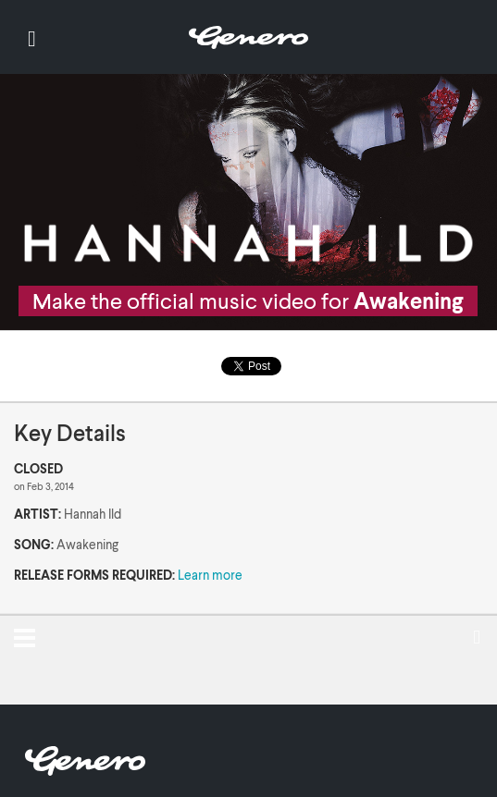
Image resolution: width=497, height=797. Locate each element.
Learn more (210, 574)
